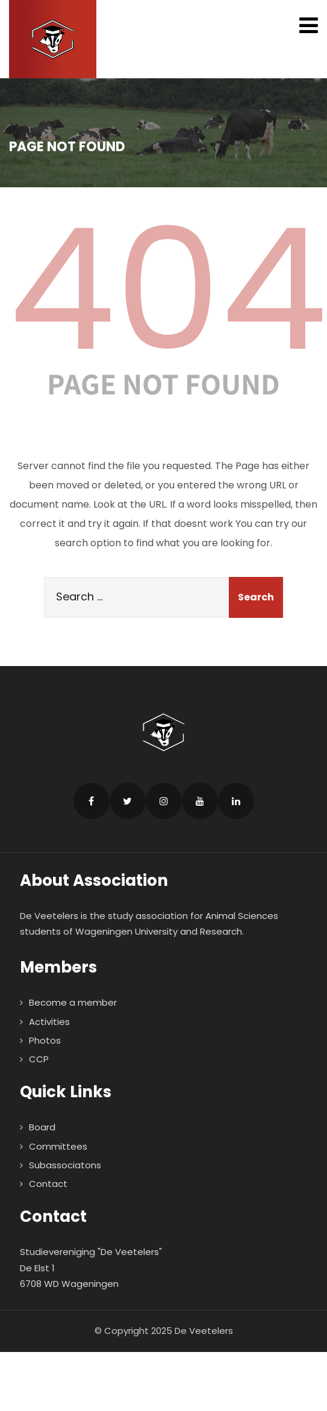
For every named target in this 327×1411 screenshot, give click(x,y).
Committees (58, 1146)
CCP (39, 1059)
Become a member (73, 1002)
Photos (45, 1040)
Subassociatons (65, 1165)
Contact (48, 1183)
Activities (49, 1021)
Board (42, 1127)
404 (168, 290)
